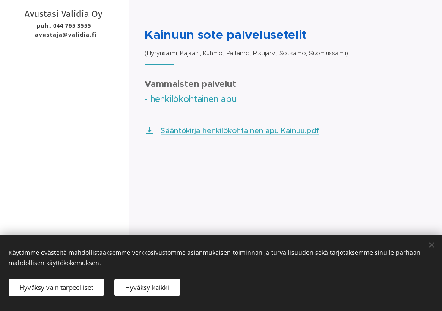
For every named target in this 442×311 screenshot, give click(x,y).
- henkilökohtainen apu (191, 99)
